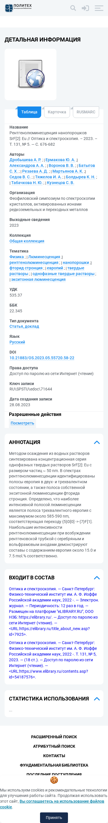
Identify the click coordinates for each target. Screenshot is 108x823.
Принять (54, 817)
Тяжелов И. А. (48, 177)
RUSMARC (86, 112)
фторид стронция (26, 268)
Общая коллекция (27, 241)
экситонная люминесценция (38, 279)
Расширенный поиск (54, 737)
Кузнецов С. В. (60, 182)
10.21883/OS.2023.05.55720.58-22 (42, 358)
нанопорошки (76, 262)
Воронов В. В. (61, 165)
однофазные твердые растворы (63, 273)
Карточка (57, 112)
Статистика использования (49, 699)
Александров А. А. (27, 165)
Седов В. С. (20, 177)
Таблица (29, 112)
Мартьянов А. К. (67, 171)
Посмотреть (22, 423)
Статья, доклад (24, 326)
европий (55, 268)
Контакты (54, 755)
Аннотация (24, 442)
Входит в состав (31, 578)
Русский (17, 342)
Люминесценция (44, 256)
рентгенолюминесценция (34, 262)
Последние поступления (54, 774)
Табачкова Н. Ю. (27, 182)
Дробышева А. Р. (25, 159)
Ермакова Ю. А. (60, 159)
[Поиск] (73, 8)
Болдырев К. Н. (80, 177)
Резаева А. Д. (35, 171)
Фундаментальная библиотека (54, 765)
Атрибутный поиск (54, 746)
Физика (17, 256)
